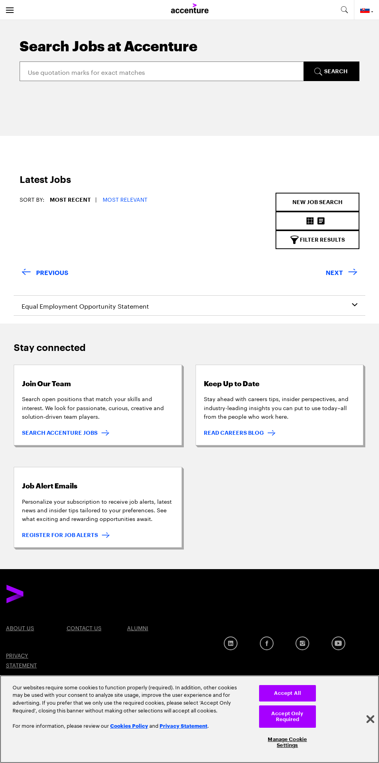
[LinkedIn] (231, 643)
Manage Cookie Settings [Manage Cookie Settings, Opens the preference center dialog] (287, 742)
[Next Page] (341, 273)
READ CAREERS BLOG (234, 433)
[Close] (370, 719)
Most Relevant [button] (125, 199)
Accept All (287, 693)
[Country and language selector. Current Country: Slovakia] (366, 10)
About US (20, 627)
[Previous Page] (45, 273)
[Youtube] (338, 643)
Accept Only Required (287, 716)
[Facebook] (267, 643)
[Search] (162, 71)
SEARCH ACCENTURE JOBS (60, 433)
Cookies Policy (129, 725)
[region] (189, 719)
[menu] (10, 10)
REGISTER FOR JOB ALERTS (60, 535)
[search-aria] (344, 10)
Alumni (137, 627)
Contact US (84, 627)
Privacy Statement (183, 725)
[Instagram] (302, 643)
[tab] (38, 184)
